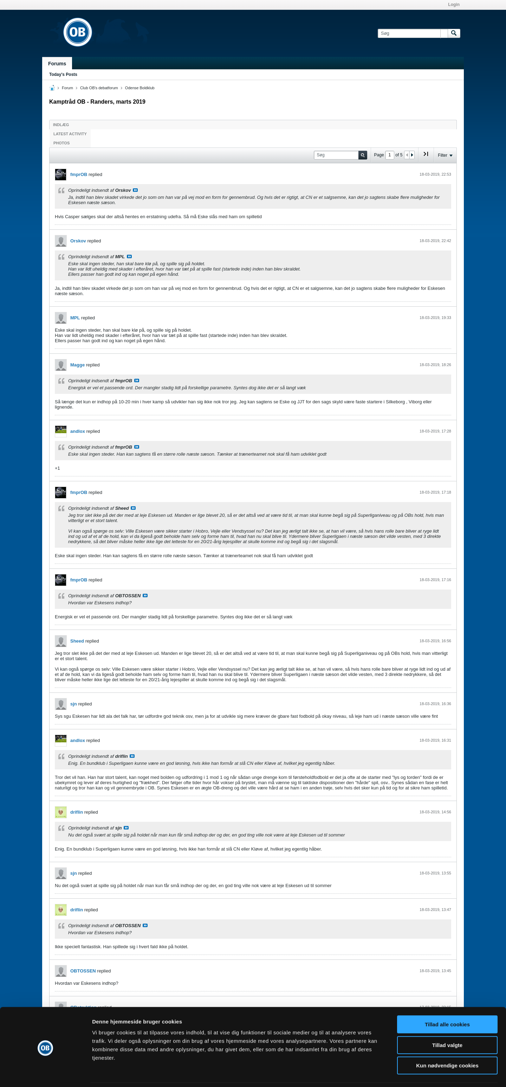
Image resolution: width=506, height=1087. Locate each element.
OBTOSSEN (83, 971)
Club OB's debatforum (99, 88)
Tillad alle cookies (447, 1001)
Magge (77, 364)
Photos (61, 143)
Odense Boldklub (140, 88)
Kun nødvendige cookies (447, 1042)
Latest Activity (70, 134)
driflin (76, 812)
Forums (57, 63)
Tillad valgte (447, 1022)
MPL (75, 317)
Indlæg (61, 125)
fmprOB (78, 174)
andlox (77, 431)
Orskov (78, 240)
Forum (67, 88)
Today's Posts (63, 74)
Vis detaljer (365, 1073)
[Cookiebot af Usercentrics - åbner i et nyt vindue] (45, 1073)
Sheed (77, 641)
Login (454, 4)
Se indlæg (135, 190)
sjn (73, 704)
